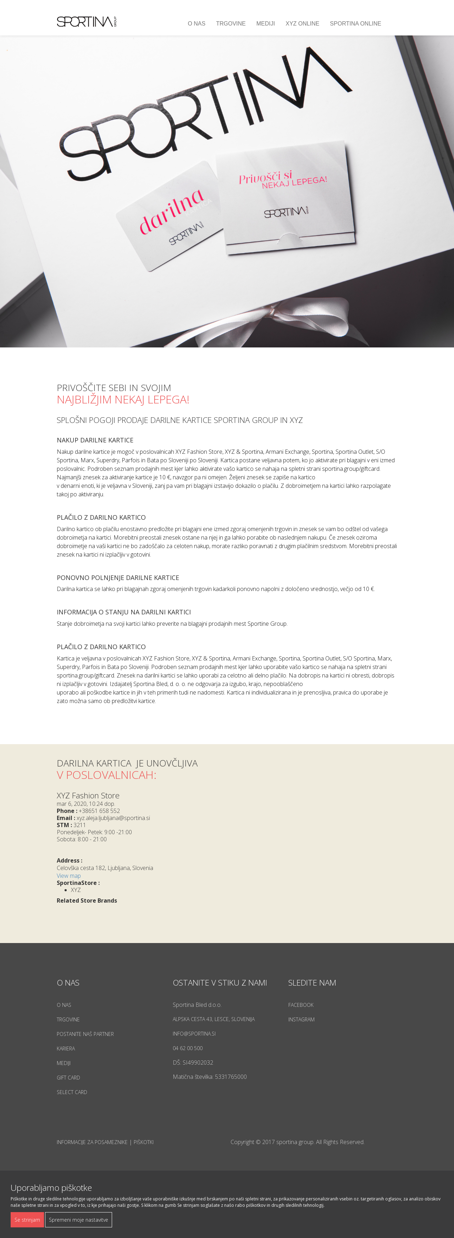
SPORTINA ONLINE (355, 24)
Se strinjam (27, 1219)
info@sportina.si (194, 1033)
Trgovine (231, 24)
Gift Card (68, 1077)
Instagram (301, 1019)
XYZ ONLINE (302, 24)
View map (69, 876)
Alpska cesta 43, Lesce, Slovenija (214, 1019)
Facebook (301, 1005)
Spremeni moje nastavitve (78, 1219)
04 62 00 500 (188, 1048)
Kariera (66, 1048)
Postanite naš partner (85, 1034)
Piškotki (144, 1142)
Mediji (265, 24)
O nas (196, 24)
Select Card (72, 1092)
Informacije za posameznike (92, 1142)
